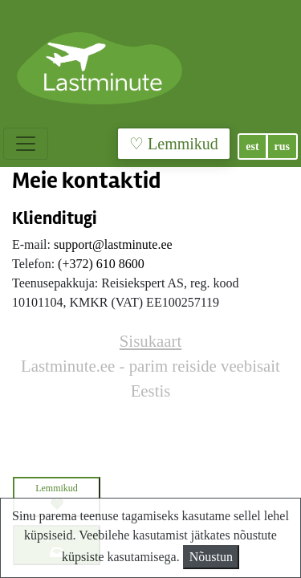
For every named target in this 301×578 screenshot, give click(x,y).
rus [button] (282, 146)
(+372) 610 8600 (101, 264)
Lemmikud (56, 496)
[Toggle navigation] (25, 144)
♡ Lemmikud (173, 144)
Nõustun (211, 557)
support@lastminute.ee (113, 244)
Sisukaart (150, 341)
